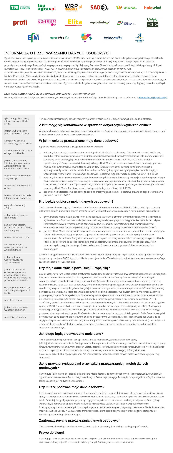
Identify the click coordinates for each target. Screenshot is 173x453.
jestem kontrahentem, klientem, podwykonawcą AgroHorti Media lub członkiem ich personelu (17, 164)
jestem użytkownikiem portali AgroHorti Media (16, 132)
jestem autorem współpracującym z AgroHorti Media (13, 260)
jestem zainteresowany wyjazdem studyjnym (16, 308)
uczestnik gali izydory (15, 317)
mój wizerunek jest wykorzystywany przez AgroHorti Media (15, 247)
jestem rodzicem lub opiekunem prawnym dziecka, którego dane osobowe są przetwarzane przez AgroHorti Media (17, 275)
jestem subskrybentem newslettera (16, 216)
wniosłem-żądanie (13, 300)
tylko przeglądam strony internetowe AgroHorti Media (16, 121)
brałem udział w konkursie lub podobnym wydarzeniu (17, 196)
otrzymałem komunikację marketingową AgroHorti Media (17, 290)
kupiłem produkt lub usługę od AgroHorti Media (18, 152)
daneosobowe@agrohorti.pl (153, 97)
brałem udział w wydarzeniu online (18, 187)
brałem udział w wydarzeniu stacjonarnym (18, 177)
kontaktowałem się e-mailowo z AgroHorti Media (18, 142)
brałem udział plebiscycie (16, 237)
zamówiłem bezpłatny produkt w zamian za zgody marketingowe (18, 227)
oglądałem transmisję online (15, 206)
